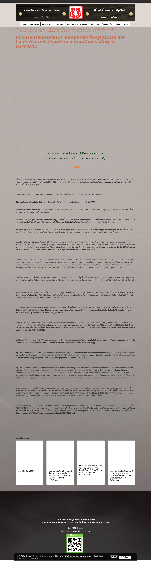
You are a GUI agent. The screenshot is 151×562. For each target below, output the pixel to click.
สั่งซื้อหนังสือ (107, 24)
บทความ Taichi (48, 24)
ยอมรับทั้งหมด (125, 557)
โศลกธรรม (95, 24)
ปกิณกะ (117, 24)
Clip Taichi (34, 24)
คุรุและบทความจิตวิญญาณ (77, 24)
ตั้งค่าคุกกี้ (114, 557)
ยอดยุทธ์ (60, 24)
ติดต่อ (126, 24)
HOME (24, 24)
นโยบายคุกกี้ (34, 558)
